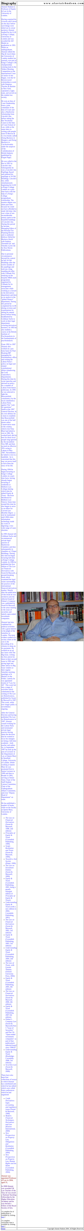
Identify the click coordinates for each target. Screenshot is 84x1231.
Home (3, 1229)
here (2, 1217)
